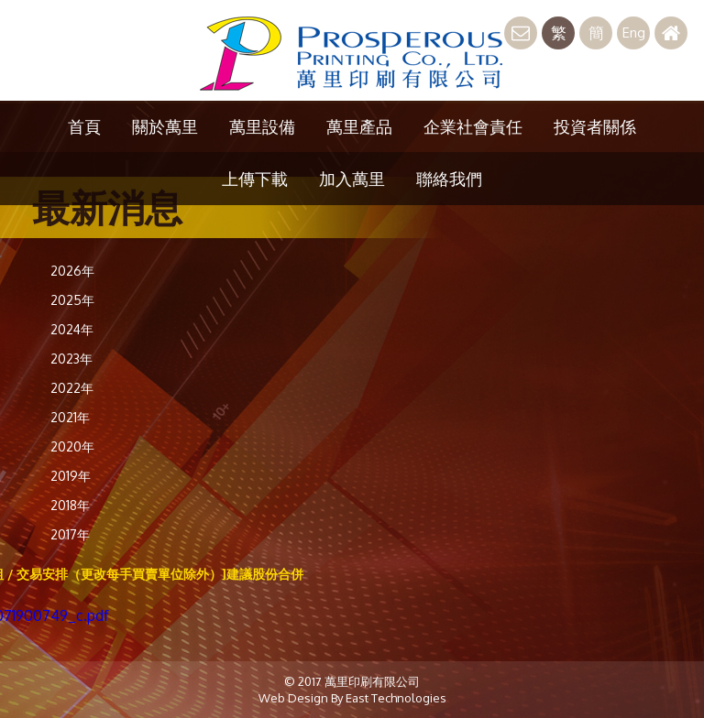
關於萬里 (165, 126)
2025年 (72, 300)
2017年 (70, 534)
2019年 (70, 476)
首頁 (84, 126)
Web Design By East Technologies (352, 698)
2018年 (70, 505)
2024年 (72, 329)
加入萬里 (352, 179)
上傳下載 (255, 179)
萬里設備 (262, 126)
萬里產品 (359, 126)
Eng (633, 32)
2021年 (70, 417)
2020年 (72, 446)
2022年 (72, 388)
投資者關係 (595, 126)
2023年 (71, 358)
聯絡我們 (449, 179)
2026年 (72, 270)
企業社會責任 (473, 126)
